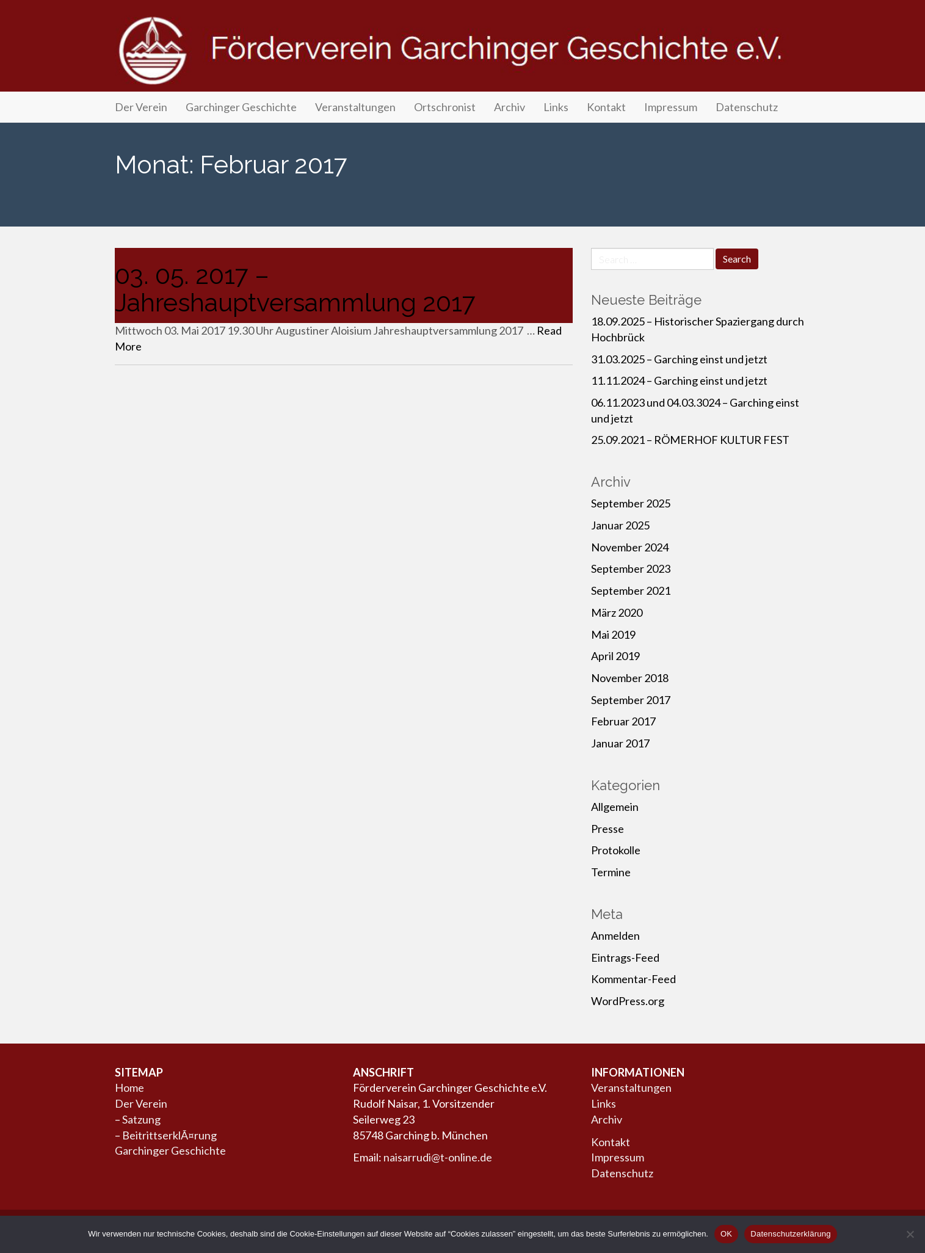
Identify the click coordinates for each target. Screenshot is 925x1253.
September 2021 (630, 590)
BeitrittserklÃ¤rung (169, 1135)
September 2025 (630, 503)
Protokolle (615, 850)
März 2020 (616, 612)
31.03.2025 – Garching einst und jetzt (679, 359)
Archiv (509, 107)
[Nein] (910, 1234)
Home (129, 1087)
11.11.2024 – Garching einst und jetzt (679, 380)
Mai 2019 (613, 634)
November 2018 (630, 678)
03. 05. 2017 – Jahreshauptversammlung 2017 (295, 289)
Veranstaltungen (355, 107)
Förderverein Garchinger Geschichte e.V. (463, 50)
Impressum (670, 107)
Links (555, 107)
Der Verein (141, 107)
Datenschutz (747, 107)
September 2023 (630, 568)
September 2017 (630, 699)
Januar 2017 (620, 743)
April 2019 (615, 656)
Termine (611, 872)
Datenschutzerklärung (790, 1233)
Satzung (141, 1119)
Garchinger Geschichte (241, 107)
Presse (607, 828)
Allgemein (615, 806)
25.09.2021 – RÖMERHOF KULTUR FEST (690, 439)
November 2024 (630, 547)
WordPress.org (627, 1001)
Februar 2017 (623, 721)
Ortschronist (445, 107)
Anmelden (615, 935)
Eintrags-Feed (625, 957)
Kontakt (606, 107)
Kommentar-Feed (633, 979)
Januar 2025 (620, 525)
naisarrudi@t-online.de (437, 1157)
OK (726, 1233)
